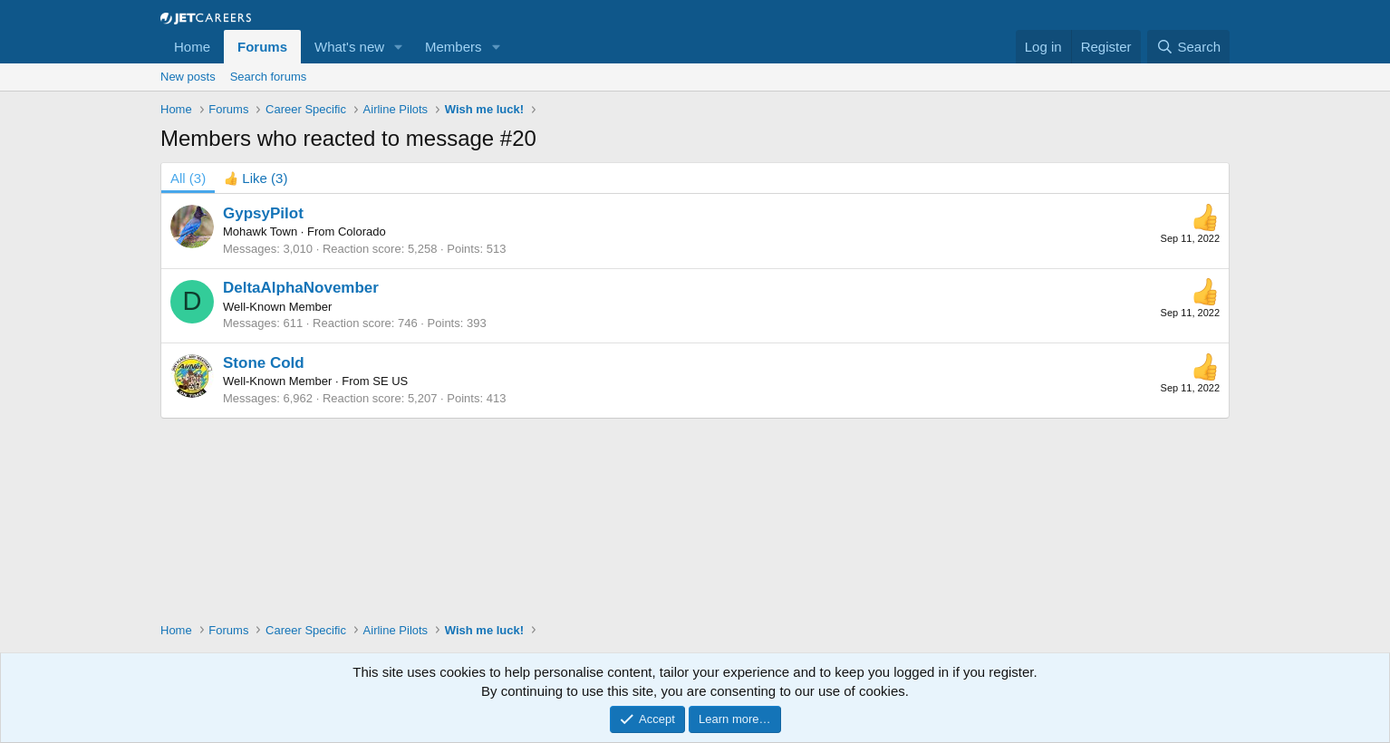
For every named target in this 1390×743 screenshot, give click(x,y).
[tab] (255, 178)
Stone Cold (263, 363)
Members (453, 46)
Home (192, 46)
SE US (390, 381)
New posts (188, 76)
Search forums (268, 76)
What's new (349, 46)
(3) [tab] (188, 178)
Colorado (362, 231)
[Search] (1188, 46)
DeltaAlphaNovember (301, 287)
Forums (262, 46)
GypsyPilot (263, 213)
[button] (398, 46)
